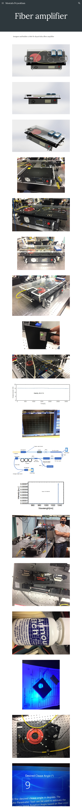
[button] (2, 3)
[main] (41, 16)
